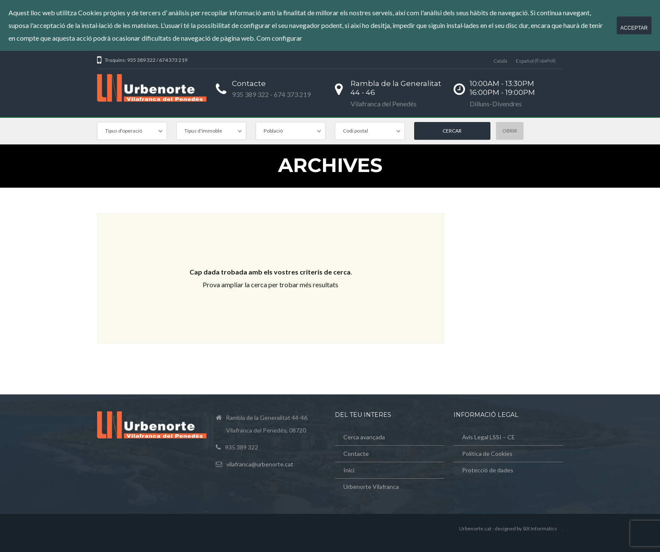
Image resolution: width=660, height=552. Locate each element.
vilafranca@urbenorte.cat (259, 464)
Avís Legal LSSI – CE (488, 437)
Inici (348, 470)
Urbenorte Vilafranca (371, 486)
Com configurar (279, 38)
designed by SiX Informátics (526, 528)
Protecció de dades (487, 470)
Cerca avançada (364, 437)
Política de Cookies (487, 453)
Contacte (356, 453)
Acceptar (634, 28)
